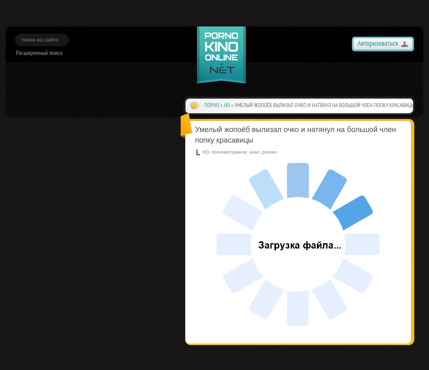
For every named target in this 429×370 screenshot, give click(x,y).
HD (227, 105)
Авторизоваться (378, 43)
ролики (269, 152)
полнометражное (229, 152)
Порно (211, 105)
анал (255, 152)
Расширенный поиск (39, 52)
